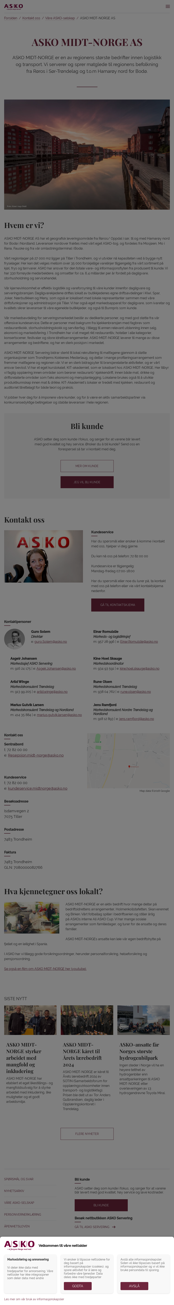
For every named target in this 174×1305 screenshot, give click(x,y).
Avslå (134, 1286)
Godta (77, 1286)
